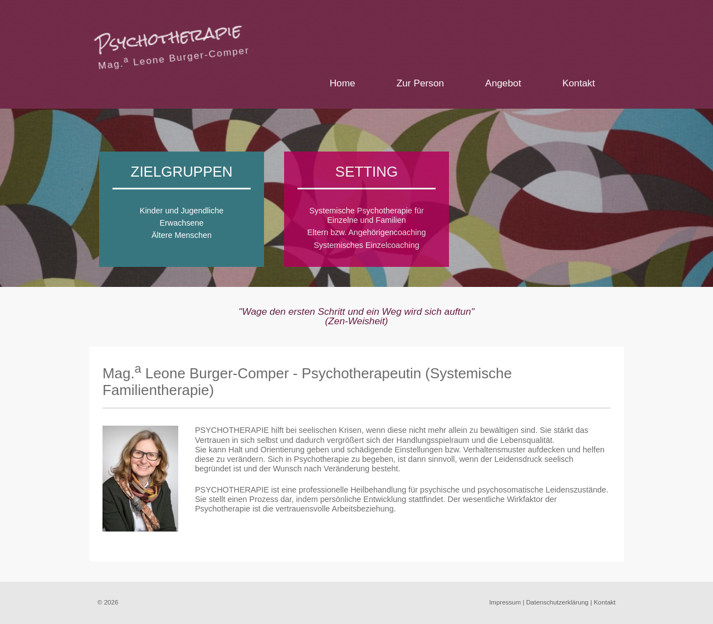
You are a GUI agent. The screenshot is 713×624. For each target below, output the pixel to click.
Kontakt (578, 83)
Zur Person (420, 83)
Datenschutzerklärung (557, 602)
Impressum (505, 602)
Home (342, 83)
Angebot (503, 83)
